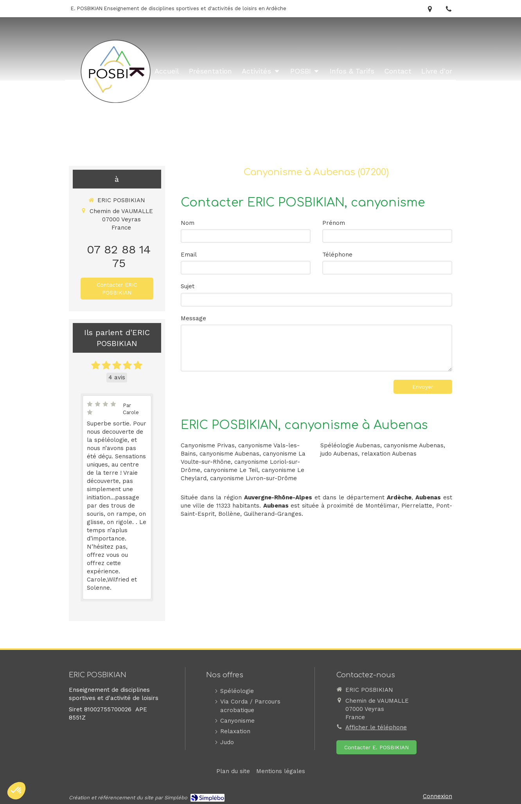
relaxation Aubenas (389, 453)
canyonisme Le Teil (231, 470)
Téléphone (337, 254)
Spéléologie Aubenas (350, 445)
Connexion (437, 796)
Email (189, 254)
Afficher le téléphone (376, 727)
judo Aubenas (339, 453)
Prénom (333, 222)
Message (193, 318)
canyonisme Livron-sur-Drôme (253, 478)
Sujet (187, 286)
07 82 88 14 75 (119, 256)
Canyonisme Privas (208, 445)
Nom (187, 222)
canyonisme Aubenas (229, 453)
